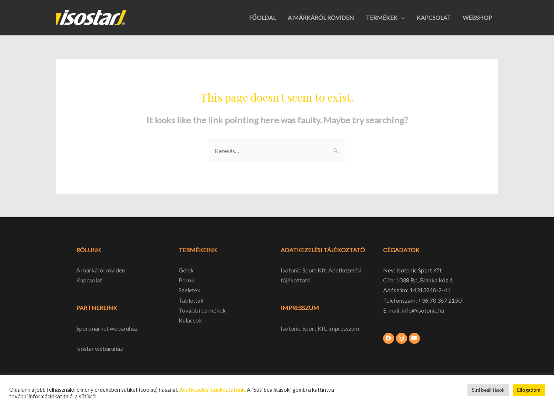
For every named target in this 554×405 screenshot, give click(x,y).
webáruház (108, 348)
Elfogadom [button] (528, 390)
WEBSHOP (477, 17)
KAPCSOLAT (434, 17)
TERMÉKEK (381, 17)
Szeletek (189, 289)
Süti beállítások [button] (488, 390)
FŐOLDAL (262, 17)
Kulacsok (190, 320)
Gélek (186, 270)
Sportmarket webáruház (107, 328)
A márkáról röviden (100, 270)
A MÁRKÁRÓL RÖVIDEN (321, 17)
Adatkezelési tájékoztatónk (212, 390)
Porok (186, 280)
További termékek (202, 310)
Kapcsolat (89, 280)
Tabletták (191, 300)
